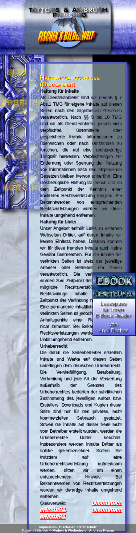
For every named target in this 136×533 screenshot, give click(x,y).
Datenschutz (87, 527)
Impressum (48, 527)
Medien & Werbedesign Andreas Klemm (83, 530)
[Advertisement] (114, 163)
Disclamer (67, 527)
